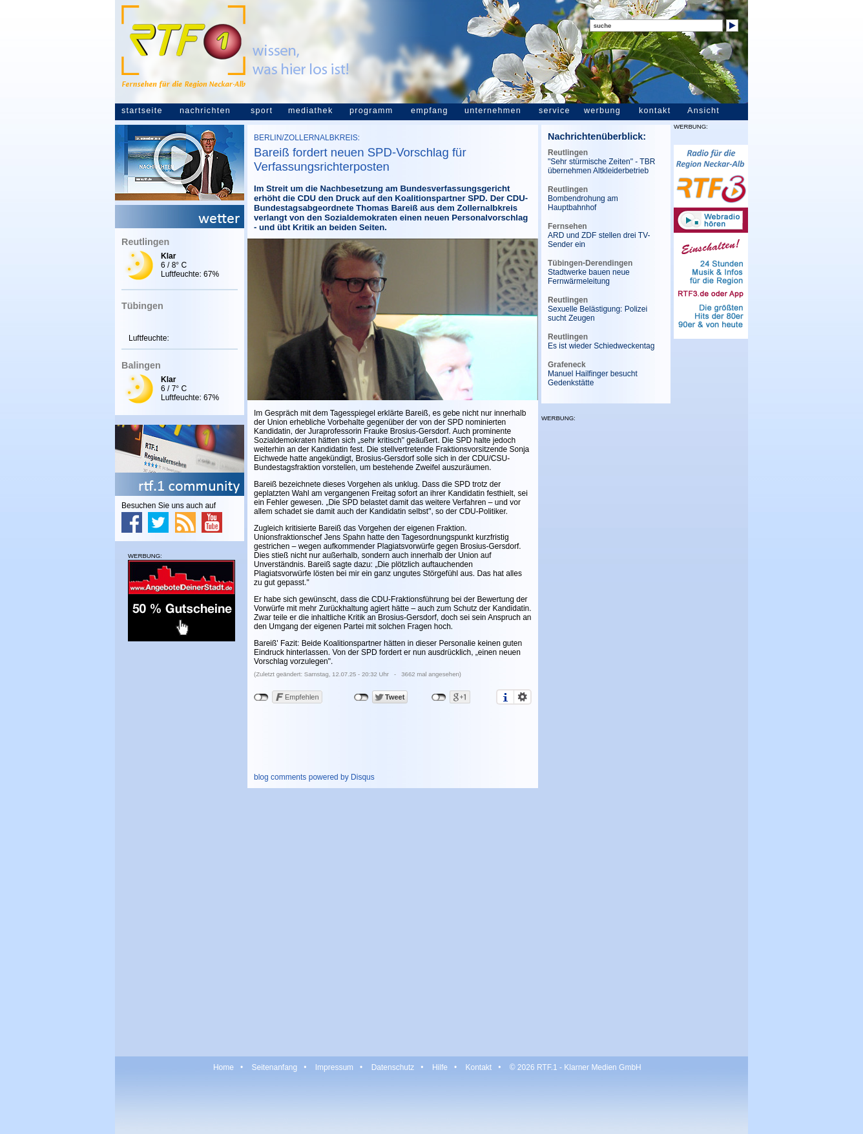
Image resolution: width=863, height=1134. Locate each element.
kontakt (655, 110)
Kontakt (478, 1067)
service (554, 110)
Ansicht (703, 110)
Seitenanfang (274, 1067)
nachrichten (205, 110)
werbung (602, 110)
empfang (429, 110)
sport (262, 110)
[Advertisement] (179, 848)
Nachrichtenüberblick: (597, 136)
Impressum (334, 1067)
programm (371, 110)
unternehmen (492, 110)
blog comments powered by (314, 777)
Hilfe (440, 1067)
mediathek (310, 110)
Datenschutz (393, 1067)
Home (223, 1067)
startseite (142, 110)
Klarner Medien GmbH (602, 1067)
